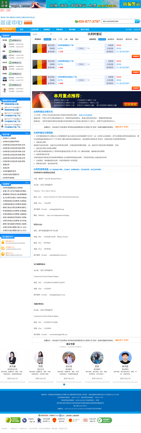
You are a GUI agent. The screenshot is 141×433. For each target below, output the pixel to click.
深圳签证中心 (23, 428)
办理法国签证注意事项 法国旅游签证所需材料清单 (15, 214)
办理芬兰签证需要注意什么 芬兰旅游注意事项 (15, 230)
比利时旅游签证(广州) (66, 45)
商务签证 (59, 29)
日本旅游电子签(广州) (12, 116)
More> (27, 133)
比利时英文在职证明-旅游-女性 (14, 158)
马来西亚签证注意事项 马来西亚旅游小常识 (15, 201)
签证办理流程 (33, 428)
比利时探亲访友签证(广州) (67, 77)
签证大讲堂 (85, 29)
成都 (71, 39)
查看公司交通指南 (85, 115)
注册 (8, 10)
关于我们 (129, 29)
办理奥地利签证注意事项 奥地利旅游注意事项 (15, 204)
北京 (54, 39)
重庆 (77, 39)
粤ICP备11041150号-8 (80, 406)
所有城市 (47, 39)
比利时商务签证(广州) (66, 61)
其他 (136, 39)
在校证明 (6, 168)
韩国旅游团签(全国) (11, 105)
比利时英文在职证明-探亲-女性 (14, 145)
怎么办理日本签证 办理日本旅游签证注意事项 (15, 198)
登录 (2, 10)
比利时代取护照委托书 (11, 174)
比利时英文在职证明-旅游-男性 (14, 161)
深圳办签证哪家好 (44, 428)
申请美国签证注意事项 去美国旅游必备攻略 (15, 211)
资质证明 (137, 29)
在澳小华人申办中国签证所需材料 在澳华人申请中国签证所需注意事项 (15, 191)
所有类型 (102, 39)
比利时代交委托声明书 (11, 141)
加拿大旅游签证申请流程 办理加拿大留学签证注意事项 (15, 217)
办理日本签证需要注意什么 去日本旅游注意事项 (15, 227)
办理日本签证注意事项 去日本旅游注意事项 (15, 221)
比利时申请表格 (8, 178)
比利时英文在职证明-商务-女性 (14, 151)
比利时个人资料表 (9, 138)
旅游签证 (47, 29)
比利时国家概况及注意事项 (13, 188)
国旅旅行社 (14, 428)
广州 (60, 39)
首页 (21, 29)
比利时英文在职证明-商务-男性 (14, 155)
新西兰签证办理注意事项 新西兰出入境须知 (15, 207)
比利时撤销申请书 (9, 171)
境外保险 (72, 29)
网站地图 (54, 428)
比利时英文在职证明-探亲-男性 (14, 148)
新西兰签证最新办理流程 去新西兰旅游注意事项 (15, 224)
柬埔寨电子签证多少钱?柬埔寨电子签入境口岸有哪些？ (15, 194)
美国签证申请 (63, 428)
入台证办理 (34, 29)
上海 (65, 39)
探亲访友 (128, 39)
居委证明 (6, 165)
